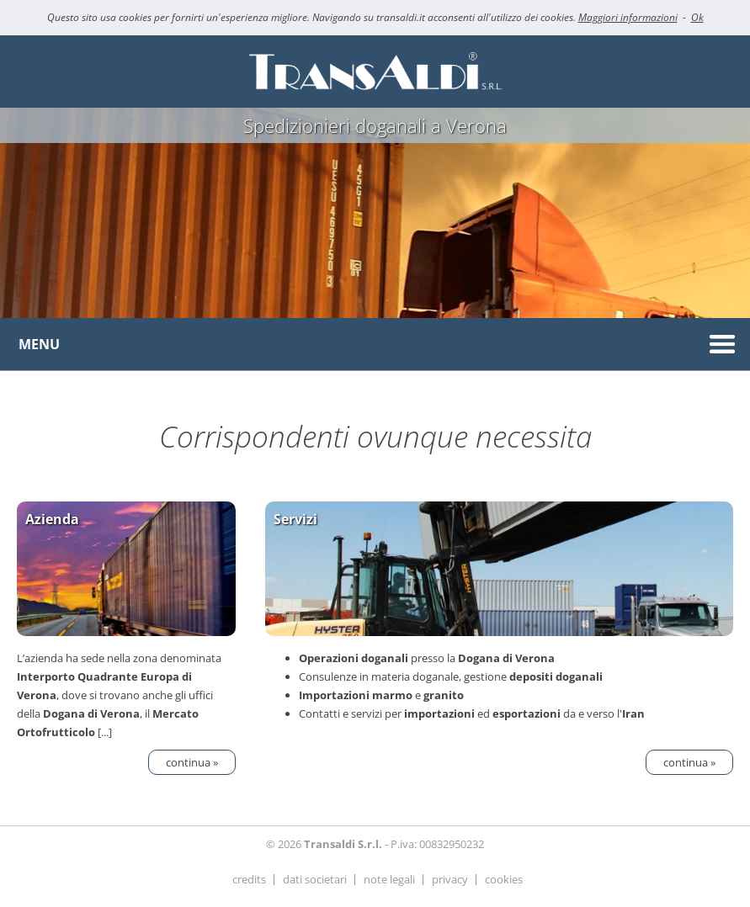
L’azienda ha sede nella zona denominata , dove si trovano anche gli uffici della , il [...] (126, 621)
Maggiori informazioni (628, 17)
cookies (504, 879)
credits (249, 879)
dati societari (315, 879)
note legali (389, 879)
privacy (450, 879)
